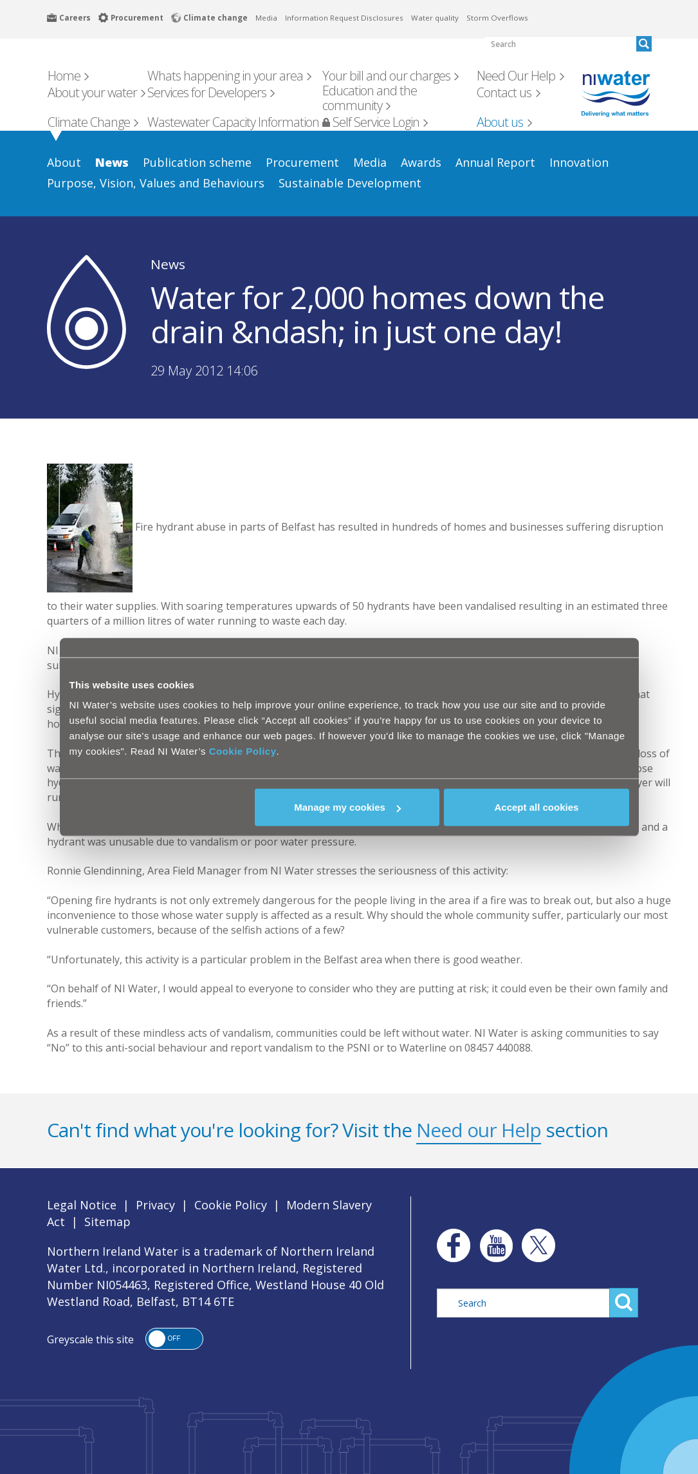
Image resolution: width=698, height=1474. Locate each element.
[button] (174, 1339)
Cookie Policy (243, 751)
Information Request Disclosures (344, 18)
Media (266, 18)
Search (623, 1303)
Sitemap (107, 1221)
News (168, 264)
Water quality (435, 18)
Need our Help (478, 1130)
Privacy (155, 1205)
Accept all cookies (537, 807)
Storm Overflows (497, 18)
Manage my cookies (347, 807)
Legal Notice (81, 1205)
